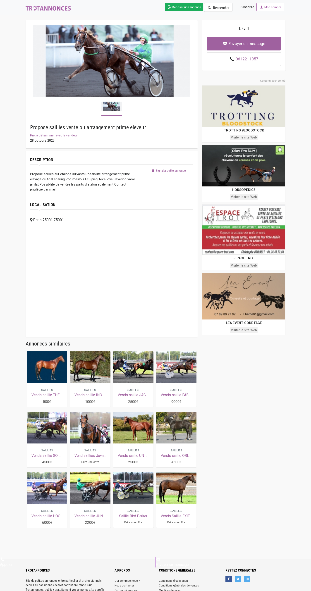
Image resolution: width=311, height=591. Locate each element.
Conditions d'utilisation (173, 580)
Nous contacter (124, 585)
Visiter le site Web (244, 137)
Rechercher (218, 8)
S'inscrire (247, 7)
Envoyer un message (244, 43)
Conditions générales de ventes (179, 585)
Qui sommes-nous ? (127, 580)
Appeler (6, 562)
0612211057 (247, 59)
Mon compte (270, 7)
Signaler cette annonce (168, 172)
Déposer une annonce (184, 7)
